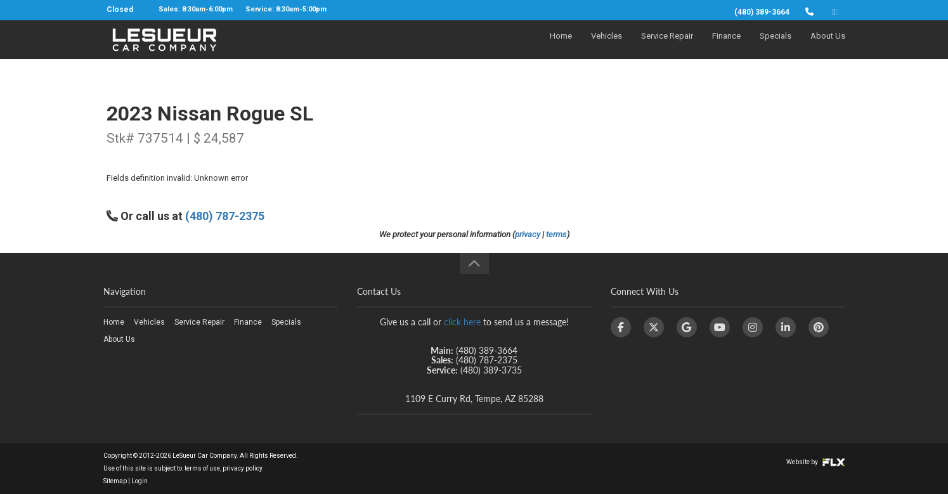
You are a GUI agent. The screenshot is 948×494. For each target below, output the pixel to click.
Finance (726, 48)
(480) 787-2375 (224, 216)
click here (462, 321)
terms (556, 234)
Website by (815, 461)
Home (561, 48)
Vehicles (606, 48)
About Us (827, 48)
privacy (527, 234)
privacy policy (242, 468)
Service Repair (667, 48)
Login (139, 481)
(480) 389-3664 (761, 12)
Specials (775, 48)
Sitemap (115, 481)
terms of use (202, 468)
